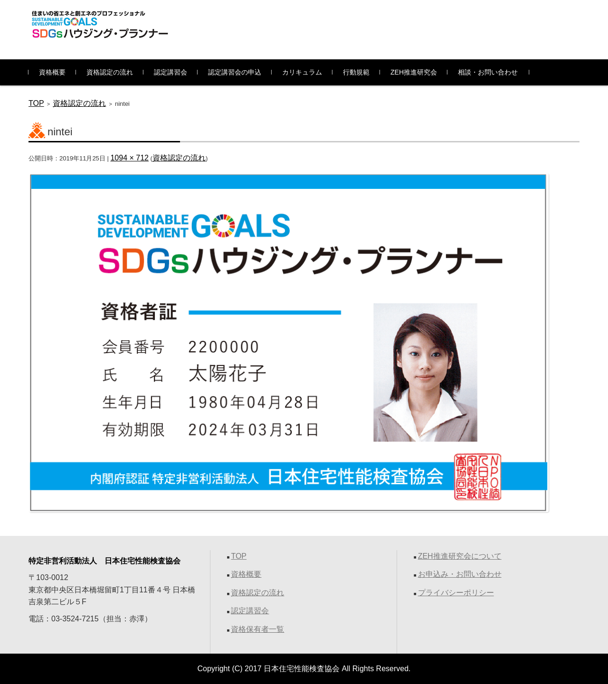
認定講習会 (170, 72)
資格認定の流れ (109, 72)
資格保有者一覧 (257, 629)
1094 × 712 (129, 158)
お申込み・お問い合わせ (460, 574)
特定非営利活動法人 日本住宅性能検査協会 (104, 561)
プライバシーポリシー (456, 593)
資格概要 (52, 72)
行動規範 (356, 72)
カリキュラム (302, 72)
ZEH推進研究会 (413, 72)
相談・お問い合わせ (488, 72)
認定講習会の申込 (234, 72)
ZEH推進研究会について (460, 556)
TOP (36, 103)
